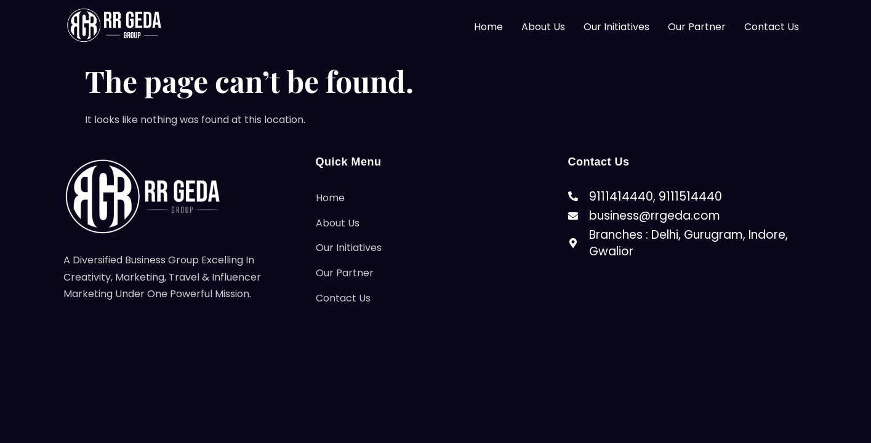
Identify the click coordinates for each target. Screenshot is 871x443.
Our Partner (697, 27)
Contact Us (771, 27)
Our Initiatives (616, 27)
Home (488, 27)
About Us (543, 27)
